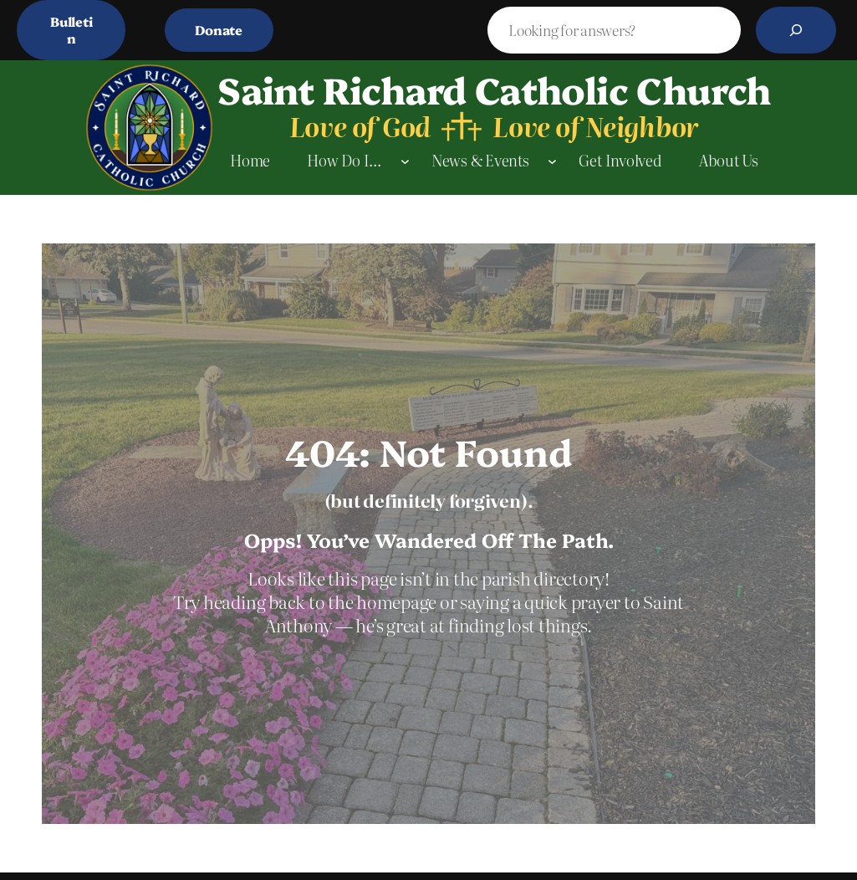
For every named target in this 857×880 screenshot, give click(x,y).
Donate (218, 29)
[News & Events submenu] (552, 161)
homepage (398, 601)
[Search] (796, 30)
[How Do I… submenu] (405, 161)
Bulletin (71, 30)
